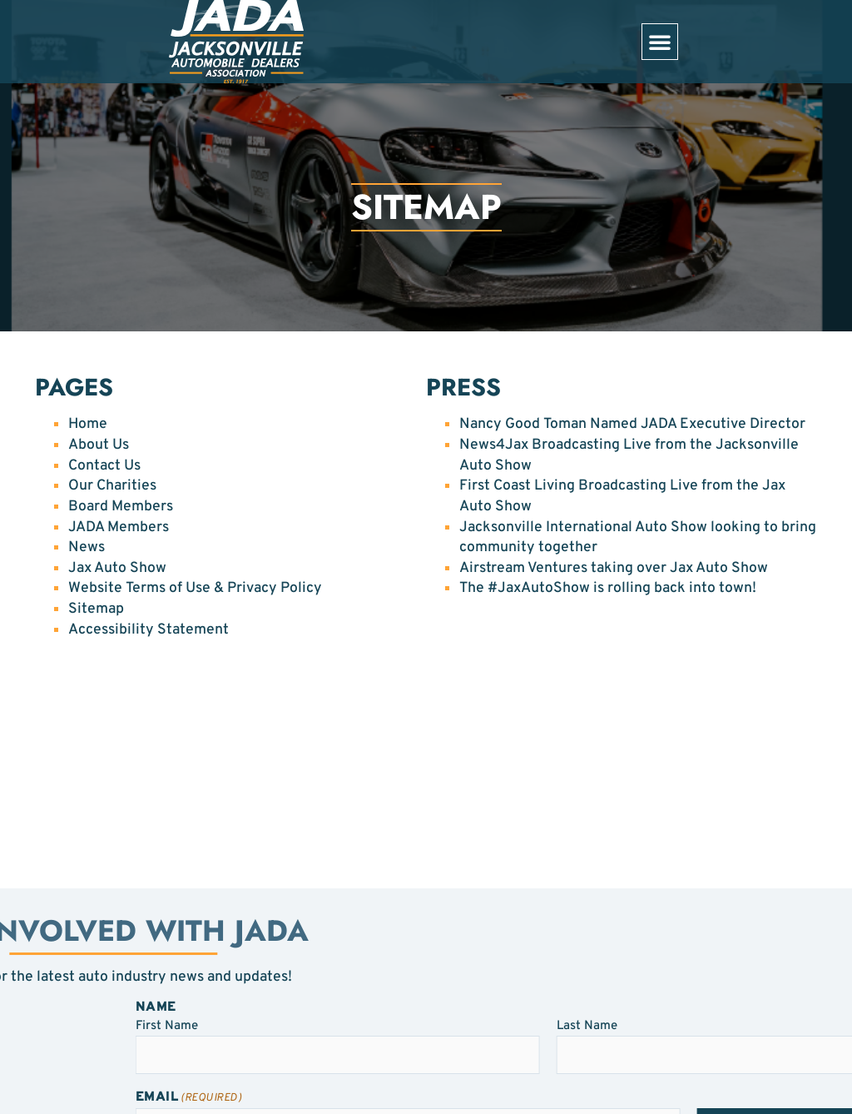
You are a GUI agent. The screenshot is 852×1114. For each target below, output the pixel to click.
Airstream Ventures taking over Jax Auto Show (613, 568)
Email (328, 1098)
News (86, 547)
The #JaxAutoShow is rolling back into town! (607, 588)
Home (87, 424)
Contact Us (104, 465)
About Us (98, 445)
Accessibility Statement (148, 629)
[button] (659, 41)
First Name (306, 1025)
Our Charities (112, 485)
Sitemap (96, 609)
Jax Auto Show (117, 568)
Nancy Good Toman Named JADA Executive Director (632, 424)
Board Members (120, 506)
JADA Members (118, 527)
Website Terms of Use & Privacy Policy (195, 588)
